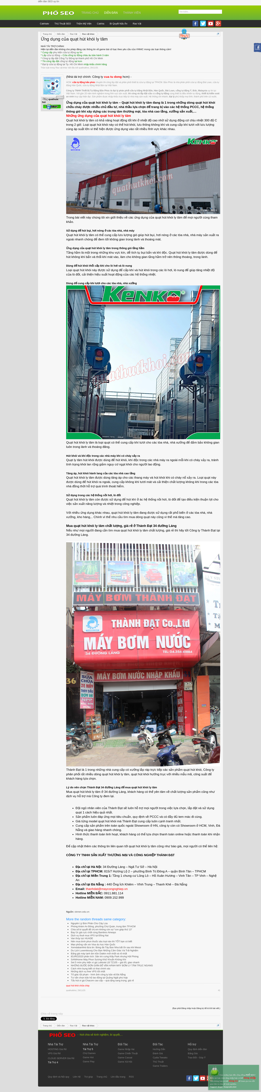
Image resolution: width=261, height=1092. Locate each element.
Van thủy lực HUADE (82, 938)
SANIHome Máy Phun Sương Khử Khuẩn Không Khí (98, 959)
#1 (219, 990)
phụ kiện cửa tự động (64, 52)
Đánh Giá (158, 1053)
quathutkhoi (84, 68)
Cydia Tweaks (160, 1057)
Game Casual (125, 1057)
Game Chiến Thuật (128, 1053)
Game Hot (88, 1057)
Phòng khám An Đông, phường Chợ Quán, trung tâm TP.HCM (103, 926)
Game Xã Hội (125, 1061)
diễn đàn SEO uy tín (48, 1)
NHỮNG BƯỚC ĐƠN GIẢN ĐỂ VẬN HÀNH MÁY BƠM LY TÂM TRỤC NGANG (112, 965)
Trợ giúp (88, 1076)
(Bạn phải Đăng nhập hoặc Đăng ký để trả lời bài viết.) (196, 1008)
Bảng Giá (193, 1053)
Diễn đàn (111, 12)
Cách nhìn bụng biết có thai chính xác (90, 968)
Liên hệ (76, 1076)
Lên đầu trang (118, 1076)
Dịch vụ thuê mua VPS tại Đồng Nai (89, 935)
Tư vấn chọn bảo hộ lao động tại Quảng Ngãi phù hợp (99, 977)
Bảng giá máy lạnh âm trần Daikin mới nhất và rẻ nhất (99, 953)
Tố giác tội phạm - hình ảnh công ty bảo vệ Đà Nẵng (98, 974)
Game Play (88, 1061)
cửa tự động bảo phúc (83, 82)
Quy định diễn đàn (197, 1049)
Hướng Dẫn (159, 1049)
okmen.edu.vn (81, 911)
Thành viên (132, 12)
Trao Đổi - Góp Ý (197, 1057)
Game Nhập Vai (126, 1049)
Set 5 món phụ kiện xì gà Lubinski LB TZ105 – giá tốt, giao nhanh (105, 962)
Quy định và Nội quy (58, 1076)
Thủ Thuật (158, 1061)
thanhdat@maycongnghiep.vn (107, 889)
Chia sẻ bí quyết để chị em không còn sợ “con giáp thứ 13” (101, 929)
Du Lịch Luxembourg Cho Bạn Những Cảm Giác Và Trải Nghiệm (104, 950)
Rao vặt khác (61, 68)
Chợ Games (89, 1053)
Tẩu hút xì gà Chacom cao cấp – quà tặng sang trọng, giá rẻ (102, 980)
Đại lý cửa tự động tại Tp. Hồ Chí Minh (62, 64)
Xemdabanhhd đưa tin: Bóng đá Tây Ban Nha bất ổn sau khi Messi (106, 947)
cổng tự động (67, 61)
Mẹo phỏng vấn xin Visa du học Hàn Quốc (93, 944)
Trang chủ (90, 12)
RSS (131, 1076)
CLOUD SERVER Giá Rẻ (61, 1058)
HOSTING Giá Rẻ (57, 1049)
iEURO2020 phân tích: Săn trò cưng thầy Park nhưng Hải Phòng (104, 956)
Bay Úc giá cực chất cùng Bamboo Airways (93, 932)
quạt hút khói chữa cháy (77, 985)
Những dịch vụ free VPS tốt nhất (88, 971)
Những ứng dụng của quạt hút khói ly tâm (98, 116)
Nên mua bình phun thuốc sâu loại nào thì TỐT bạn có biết (101, 941)
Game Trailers (160, 1066)
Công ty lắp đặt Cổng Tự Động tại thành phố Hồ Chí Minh (72, 58)
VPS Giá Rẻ (54, 1053)
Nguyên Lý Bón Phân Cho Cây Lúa (89, 923)
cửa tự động (53, 55)
